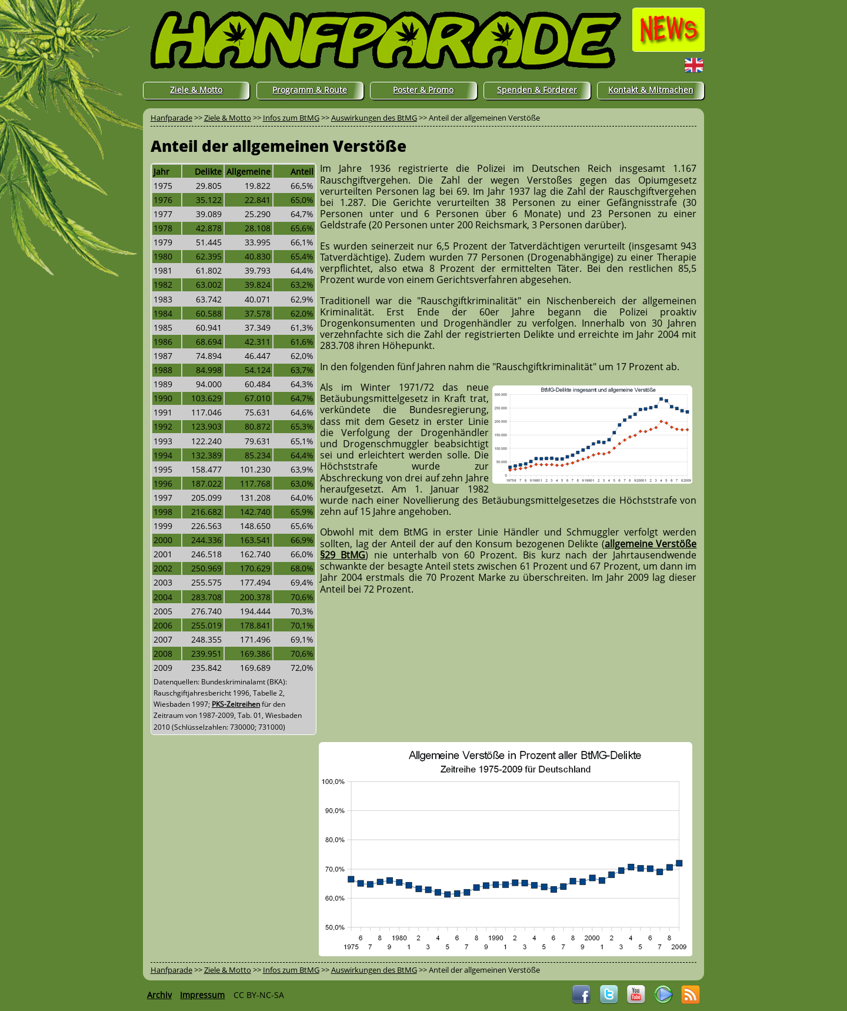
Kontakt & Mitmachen (650, 89)
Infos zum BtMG (291, 117)
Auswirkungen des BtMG (374, 117)
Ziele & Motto (196, 89)
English (671, 64)
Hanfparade (171, 117)
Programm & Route (309, 89)
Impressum (202, 994)
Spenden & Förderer (537, 89)
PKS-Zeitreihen (236, 704)
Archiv (159, 994)
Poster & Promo (423, 89)
